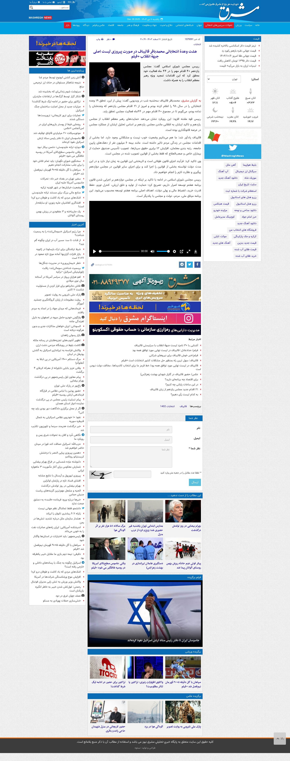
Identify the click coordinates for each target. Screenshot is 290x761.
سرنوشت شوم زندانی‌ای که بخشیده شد (59, 92)
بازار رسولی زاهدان (71, 335)
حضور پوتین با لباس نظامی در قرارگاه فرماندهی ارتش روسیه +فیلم (62, 393)
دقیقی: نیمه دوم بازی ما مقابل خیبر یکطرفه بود (58, 556)
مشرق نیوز (230, 10)
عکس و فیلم (99, 25)
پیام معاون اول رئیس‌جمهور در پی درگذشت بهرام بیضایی (59, 379)
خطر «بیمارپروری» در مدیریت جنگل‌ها (60, 263)
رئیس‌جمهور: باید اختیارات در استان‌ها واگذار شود (58, 538)
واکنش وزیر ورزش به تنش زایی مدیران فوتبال (56, 582)
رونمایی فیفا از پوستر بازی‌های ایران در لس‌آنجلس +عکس (61, 126)
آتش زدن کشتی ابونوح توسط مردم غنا (60, 77)
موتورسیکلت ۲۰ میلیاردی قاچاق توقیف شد (57, 133)
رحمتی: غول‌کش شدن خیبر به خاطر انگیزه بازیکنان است (59, 589)
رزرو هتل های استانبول (243, 197)
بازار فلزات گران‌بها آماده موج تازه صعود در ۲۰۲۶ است (59, 256)
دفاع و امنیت (166, 25)
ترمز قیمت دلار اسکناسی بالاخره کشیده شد (232, 46)
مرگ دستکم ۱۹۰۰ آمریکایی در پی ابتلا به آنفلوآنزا (60, 361)
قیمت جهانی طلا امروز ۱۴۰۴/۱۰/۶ (238, 56)
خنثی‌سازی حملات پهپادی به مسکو (62, 601)
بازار (67, 25)
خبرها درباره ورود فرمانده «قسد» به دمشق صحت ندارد (59, 501)
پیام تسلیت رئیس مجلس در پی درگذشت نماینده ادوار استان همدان (60, 401)
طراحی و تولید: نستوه (145, 756)
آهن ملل (231, 165)
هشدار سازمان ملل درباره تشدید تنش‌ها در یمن (58, 520)
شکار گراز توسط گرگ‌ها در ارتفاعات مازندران (57, 96)
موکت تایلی (220, 236)
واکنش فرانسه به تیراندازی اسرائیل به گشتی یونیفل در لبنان (58, 352)
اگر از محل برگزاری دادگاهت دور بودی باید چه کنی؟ (57, 410)
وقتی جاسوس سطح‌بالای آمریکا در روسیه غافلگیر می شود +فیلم (60, 154)
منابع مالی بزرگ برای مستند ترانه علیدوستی (56, 193)
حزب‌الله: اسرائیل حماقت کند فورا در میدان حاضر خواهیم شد (59, 446)
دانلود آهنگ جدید (227, 178)
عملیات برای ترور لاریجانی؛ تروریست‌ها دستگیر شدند (61, 117)
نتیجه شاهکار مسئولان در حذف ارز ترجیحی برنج (58, 84)
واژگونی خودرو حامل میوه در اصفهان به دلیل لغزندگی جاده (58, 319)
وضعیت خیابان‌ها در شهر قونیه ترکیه (61, 187)
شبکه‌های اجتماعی (184, 25)
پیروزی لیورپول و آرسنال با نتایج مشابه (59, 476)
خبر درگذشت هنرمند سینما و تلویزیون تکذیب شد (57, 428)
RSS (71, 2)
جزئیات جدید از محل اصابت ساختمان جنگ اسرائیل (59, 108)
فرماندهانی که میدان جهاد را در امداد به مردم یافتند (58, 310)
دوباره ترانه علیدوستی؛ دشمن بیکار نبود (59, 147)
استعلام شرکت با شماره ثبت (241, 191)
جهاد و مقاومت (149, 25)
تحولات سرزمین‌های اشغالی (218, 25)
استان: (255, 79)
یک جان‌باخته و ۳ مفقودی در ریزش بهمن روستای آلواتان (60, 213)
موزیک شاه (250, 178)
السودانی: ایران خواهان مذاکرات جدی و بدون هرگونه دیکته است (58, 328)
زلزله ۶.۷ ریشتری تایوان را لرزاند (63, 513)
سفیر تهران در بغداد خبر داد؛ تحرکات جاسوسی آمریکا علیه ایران (62, 181)
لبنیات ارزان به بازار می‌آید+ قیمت (238, 66)
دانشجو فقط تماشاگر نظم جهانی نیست (59, 508)
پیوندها (76, 25)
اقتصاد (111, 25)
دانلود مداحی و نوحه (245, 210)
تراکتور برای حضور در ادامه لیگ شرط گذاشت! (56, 102)
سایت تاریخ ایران (247, 184)
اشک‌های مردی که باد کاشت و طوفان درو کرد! (56, 198)
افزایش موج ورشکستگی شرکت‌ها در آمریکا (57, 577)
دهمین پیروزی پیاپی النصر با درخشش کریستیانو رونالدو (62, 455)
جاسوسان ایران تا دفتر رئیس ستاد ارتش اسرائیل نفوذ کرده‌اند (60, 140)
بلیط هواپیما (249, 165)
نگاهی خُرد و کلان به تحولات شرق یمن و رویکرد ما (60, 437)
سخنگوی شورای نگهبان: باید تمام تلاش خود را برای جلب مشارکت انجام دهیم (58, 163)
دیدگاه (86, 25)
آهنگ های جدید (221, 243)
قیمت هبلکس (221, 204)
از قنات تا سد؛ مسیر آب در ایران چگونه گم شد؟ (59, 242)
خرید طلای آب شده (246, 256)
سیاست (248, 25)
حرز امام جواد (249, 217)
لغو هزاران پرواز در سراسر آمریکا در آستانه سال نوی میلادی (59, 279)
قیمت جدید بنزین (246, 243)
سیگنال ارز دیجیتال (245, 171)
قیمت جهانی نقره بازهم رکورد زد (239, 51)
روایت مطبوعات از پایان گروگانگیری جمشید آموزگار (59, 302)
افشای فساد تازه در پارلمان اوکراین (62, 481)
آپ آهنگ (223, 171)
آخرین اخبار (78, 224)
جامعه (120, 25)
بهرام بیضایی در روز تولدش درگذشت (61, 486)
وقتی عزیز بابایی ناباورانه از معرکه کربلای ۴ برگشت (59, 370)
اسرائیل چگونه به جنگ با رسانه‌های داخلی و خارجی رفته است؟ (58, 565)
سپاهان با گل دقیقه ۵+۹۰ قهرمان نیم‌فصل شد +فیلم (59, 172)
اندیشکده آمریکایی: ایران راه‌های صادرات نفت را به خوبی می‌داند (57, 529)
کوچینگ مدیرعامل (225, 217)
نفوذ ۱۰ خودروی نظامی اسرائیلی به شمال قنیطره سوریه (60, 419)
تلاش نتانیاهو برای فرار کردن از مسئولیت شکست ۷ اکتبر (60, 288)
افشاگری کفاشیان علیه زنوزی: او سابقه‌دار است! (59, 205)
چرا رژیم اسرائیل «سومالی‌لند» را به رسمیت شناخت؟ (58, 233)
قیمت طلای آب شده (245, 249)
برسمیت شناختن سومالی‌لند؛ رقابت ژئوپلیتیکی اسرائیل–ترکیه (63, 270)
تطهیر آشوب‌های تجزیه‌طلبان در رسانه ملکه (57, 340)
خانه (257, 25)
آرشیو (61, 2)
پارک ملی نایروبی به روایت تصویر (63, 295)
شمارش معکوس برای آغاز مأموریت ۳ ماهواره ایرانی (57, 469)
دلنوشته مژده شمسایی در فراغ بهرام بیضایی (57, 462)
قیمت (256, 39)
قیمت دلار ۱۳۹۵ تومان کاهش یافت (236, 61)
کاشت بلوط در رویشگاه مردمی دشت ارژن (58, 345)
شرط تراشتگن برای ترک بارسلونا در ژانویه (58, 249)
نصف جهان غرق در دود (68, 596)
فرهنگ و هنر (133, 25)
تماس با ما (49, 2)
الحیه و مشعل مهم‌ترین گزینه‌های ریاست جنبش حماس (60, 493)
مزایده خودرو (220, 210)
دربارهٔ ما (35, 2)
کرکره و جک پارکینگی (245, 236)
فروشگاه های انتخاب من (242, 230)
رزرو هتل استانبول (246, 204)
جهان (199, 25)
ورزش (238, 25)
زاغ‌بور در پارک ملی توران (67, 386)
